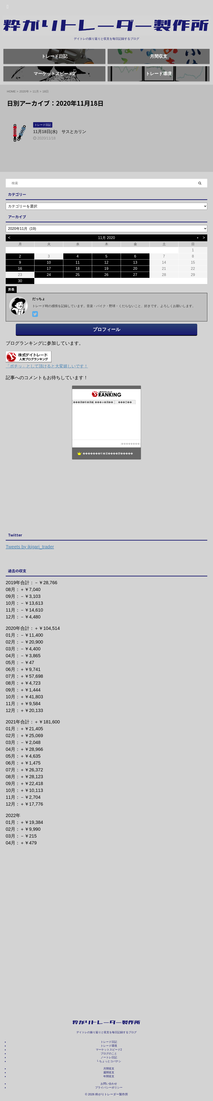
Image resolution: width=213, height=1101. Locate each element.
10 (49, 278)
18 (78, 284)
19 (106, 284)
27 (135, 290)
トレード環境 (109, 1046)
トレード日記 (109, 1042)
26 (106, 290)
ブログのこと (109, 1053)
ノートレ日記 (109, 1057)
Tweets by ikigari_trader (30, 562)
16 (20, 284)
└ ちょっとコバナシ (108, 1061)
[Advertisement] (104, 512)
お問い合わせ (109, 1083)
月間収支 (108, 1068)
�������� (130, 459)
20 (135, 284)
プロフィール (106, 344)
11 (78, 278)
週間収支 (108, 1072)
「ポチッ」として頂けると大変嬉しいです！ (47, 381)
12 (106, 278)
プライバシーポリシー (108, 1087)
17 (49, 284)
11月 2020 (106, 253)
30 (20, 296)
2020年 (24, 107)
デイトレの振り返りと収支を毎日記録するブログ (106, 1032)
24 (49, 290)
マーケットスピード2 (109, 1049)
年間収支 (108, 1076)
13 (135, 278)
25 (78, 290)
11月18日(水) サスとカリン (59, 147)
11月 (35, 107)
